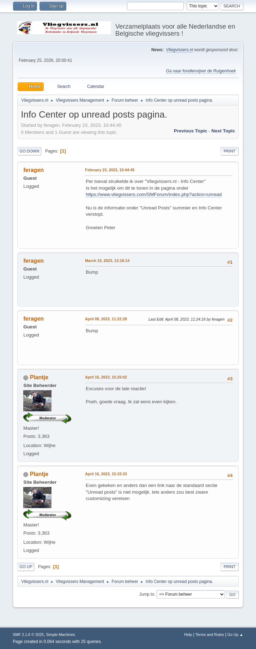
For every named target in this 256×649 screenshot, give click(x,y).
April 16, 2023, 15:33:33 (106, 474)
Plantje (39, 377)
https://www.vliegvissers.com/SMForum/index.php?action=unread (154, 194)
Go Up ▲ (235, 634)
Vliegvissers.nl (179, 49)
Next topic (223, 130)
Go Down (29, 151)
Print (230, 151)
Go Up (25, 567)
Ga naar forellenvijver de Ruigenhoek (201, 71)
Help (188, 634)
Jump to (146, 594)
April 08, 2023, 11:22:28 (106, 319)
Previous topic (190, 130)
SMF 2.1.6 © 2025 (28, 634)
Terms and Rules (209, 634)
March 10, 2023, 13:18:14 (107, 260)
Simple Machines (60, 634)
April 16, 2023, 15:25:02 (106, 377)
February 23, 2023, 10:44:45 (109, 170)
